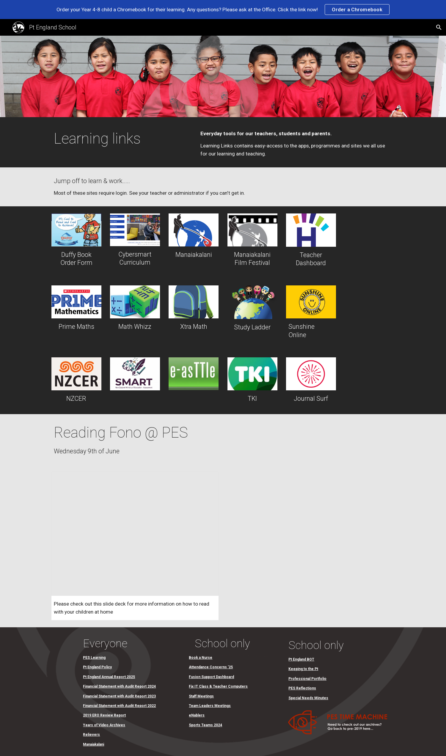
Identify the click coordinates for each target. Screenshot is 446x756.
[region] (223, 9)
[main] (120, 138)
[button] (439, 27)
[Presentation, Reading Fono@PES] (135, 534)
